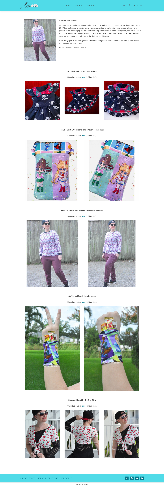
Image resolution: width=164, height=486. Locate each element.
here (83, 77)
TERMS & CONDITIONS (48, 478)
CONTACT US (66, 478)
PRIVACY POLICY (27, 478)
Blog (68, 5)
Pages (77, 5)
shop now (90, 5)
